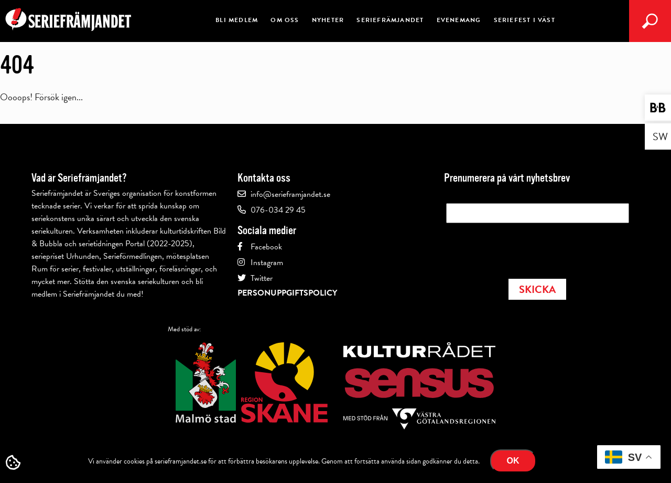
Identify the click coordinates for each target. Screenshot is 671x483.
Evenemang (459, 20)
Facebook (266, 246)
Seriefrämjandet (390, 20)
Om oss (284, 20)
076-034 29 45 (278, 210)
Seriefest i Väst (524, 20)
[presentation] (525, 247)
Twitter (262, 278)
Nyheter (328, 20)
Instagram (267, 262)
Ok (513, 460)
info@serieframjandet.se (290, 194)
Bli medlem (236, 20)
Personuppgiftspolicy (287, 293)
